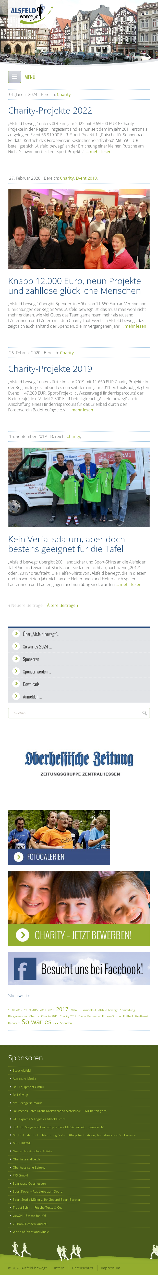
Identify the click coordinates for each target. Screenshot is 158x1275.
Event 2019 (86, 178)
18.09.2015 (15, 1010)
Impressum (110, 1268)
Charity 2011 (49, 1016)
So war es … (40, 1021)
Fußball (128, 1016)
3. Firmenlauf (87, 1010)
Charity (64, 94)
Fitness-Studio (111, 1016)
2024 (73, 1010)
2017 (62, 1009)
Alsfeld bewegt (108, 1010)
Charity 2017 (68, 1016)
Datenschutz (82, 1268)
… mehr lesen (99, 151)
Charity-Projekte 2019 (50, 368)
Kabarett (14, 1023)
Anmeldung (127, 1010)
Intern (59, 1268)
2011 (43, 1010)
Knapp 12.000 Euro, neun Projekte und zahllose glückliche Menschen (74, 285)
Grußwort (141, 1016)
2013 (51, 1010)
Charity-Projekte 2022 (50, 110)
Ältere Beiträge (63, 605)
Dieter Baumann (89, 1016)
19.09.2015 (31, 1010)
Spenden (66, 1023)
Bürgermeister (17, 1016)
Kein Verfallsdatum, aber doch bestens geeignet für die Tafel (66, 544)
